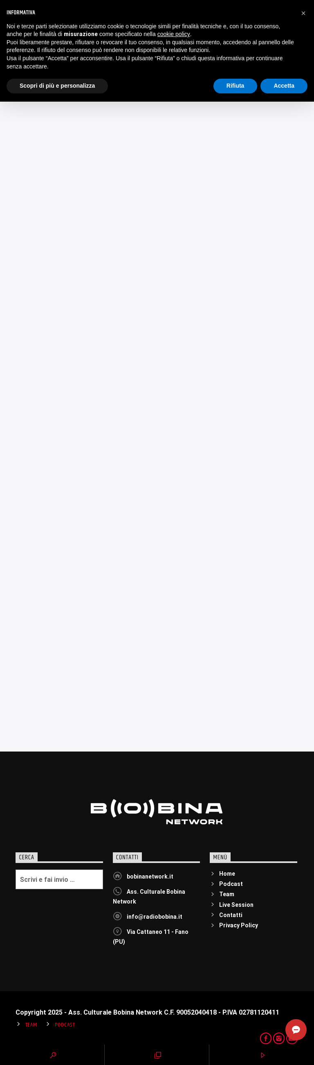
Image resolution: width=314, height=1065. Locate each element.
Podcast (231, 884)
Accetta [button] (284, 1049)
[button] (303, 976)
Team (226, 894)
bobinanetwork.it (150, 876)
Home (227, 873)
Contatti (230, 915)
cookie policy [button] (173, 997)
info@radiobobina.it (154, 916)
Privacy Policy (238, 925)
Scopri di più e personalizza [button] (57, 1049)
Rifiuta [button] (235, 1049)
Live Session (236, 905)
